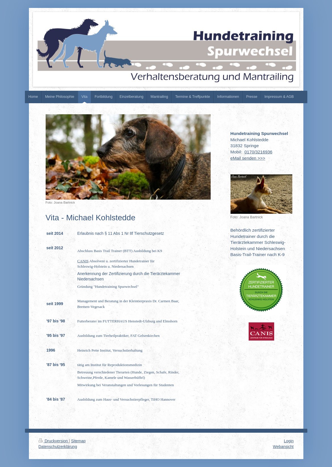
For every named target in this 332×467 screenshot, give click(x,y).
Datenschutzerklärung (58, 446)
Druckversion (54, 441)
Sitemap (78, 441)
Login (288, 441)
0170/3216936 (258, 151)
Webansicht (283, 446)
